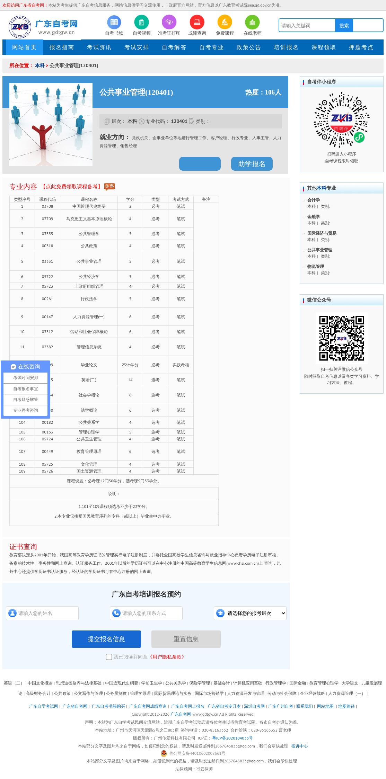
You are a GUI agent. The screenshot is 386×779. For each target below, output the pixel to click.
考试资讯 (99, 47)
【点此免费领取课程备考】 (78, 187)
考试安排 (136, 47)
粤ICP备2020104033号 (232, 738)
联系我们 (304, 706)
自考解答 (174, 47)
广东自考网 (180, 714)
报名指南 (62, 47)
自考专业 (211, 47)
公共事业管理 (319, 249)
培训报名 (286, 47)
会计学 (313, 200)
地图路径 (347, 706)
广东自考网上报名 (187, 706)
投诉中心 (299, 746)
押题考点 (361, 47)
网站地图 (325, 706)
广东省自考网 (74, 706)
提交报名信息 (106, 639)
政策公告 (249, 47)
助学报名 (252, 163)
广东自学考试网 (43, 706)
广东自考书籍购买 (108, 706)
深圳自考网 (254, 706)
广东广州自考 (280, 706)
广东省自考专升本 (224, 706)
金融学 (313, 216)
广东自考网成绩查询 (148, 706)
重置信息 (186, 639)
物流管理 (315, 266)
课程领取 (324, 47)
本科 (40, 65)
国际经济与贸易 (321, 233)
